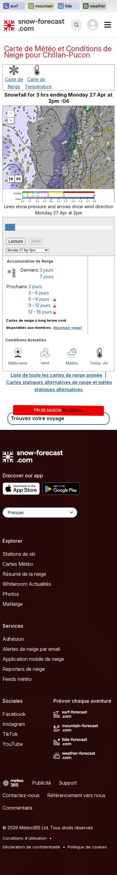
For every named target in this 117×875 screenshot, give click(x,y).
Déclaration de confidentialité (31, 846)
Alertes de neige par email (31, 649)
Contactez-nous (21, 795)
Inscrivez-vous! (67, 327)
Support (68, 783)
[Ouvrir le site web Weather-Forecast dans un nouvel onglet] (94, 6)
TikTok (10, 734)
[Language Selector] (39, 512)
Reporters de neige (23, 669)
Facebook (14, 714)
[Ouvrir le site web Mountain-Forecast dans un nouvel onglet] (41, 6)
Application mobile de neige (33, 659)
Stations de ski (18, 554)
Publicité (41, 783)
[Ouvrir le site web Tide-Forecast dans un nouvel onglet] (68, 6)
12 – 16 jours (40, 311)
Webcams (17, 362)
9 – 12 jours (39, 305)
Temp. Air (99, 362)
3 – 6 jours (38, 292)
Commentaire (17, 808)
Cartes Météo (17, 564)
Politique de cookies (87, 846)
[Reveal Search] (76, 24)
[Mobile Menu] (107, 24)
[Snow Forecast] (34, 24)
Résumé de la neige (24, 574)
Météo (72, 362)
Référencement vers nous (76, 795)
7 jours (47, 276)
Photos (10, 594)
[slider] (10, 227)
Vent (45, 362)
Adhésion (13, 639)
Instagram (13, 724)
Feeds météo (17, 679)
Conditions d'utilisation (24, 838)
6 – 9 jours (38, 299)
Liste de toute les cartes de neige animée (56, 375)
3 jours (46, 270)
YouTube (12, 744)
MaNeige (12, 604)
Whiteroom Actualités (26, 584)
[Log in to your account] (92, 24)
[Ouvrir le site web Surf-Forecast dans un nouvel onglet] (13, 6)
